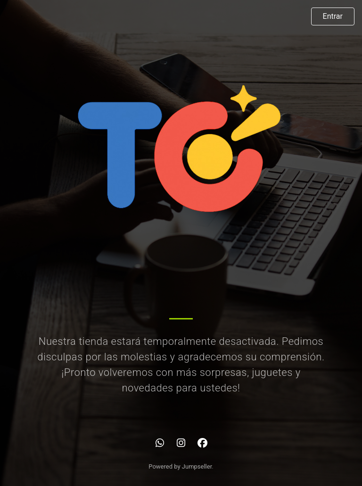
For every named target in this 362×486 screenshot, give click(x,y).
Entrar (333, 16)
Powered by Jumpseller (180, 466)
